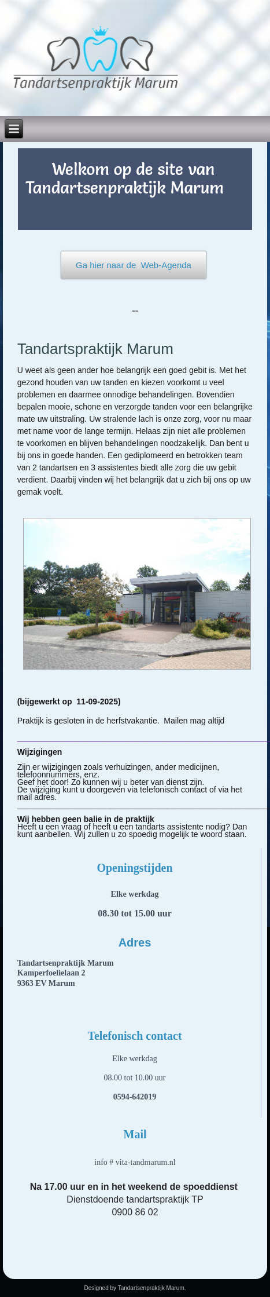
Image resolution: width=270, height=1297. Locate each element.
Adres (135, 942)
